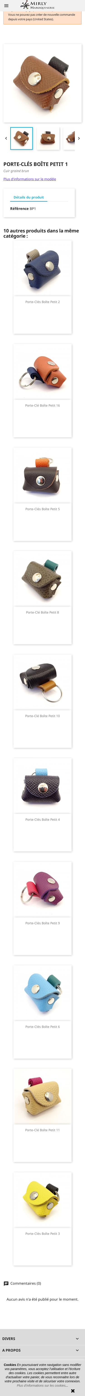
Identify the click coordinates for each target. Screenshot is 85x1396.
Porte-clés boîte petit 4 (42, 819)
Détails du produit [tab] (29, 197)
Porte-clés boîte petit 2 (42, 302)
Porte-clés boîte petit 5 (42, 509)
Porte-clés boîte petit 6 (42, 1026)
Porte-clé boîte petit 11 (42, 1130)
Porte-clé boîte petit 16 (42, 405)
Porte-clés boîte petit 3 (42, 1233)
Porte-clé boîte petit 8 (42, 612)
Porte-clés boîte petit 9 (42, 923)
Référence (19, 208)
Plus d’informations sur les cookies (41, 1385)
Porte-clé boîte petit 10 (42, 716)
